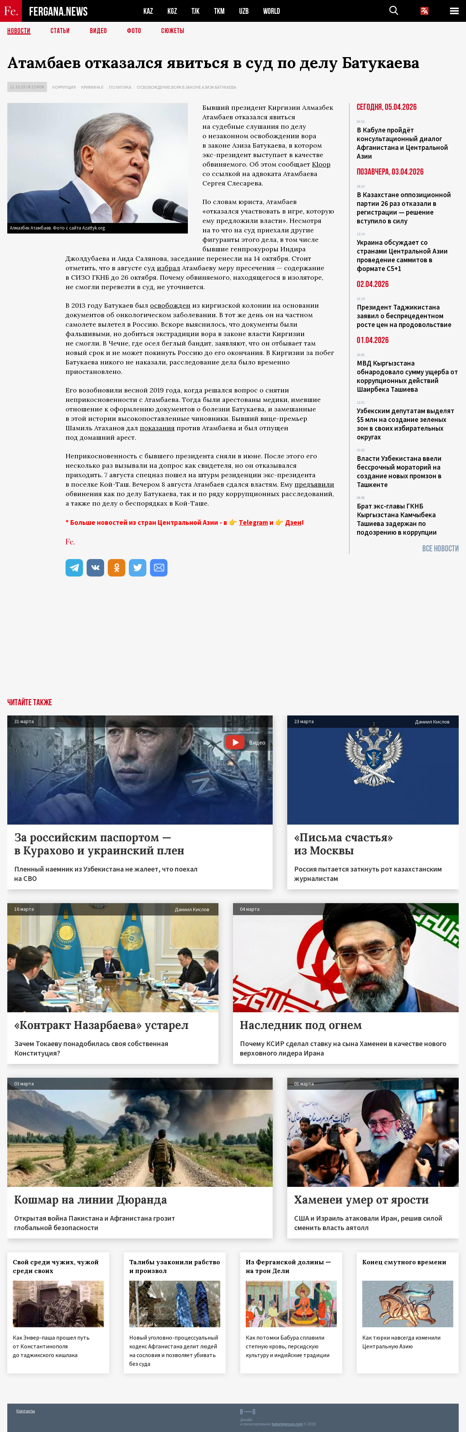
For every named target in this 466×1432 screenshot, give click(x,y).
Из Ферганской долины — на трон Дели (288, 1266)
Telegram (253, 522)
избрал (168, 268)
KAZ (148, 11)
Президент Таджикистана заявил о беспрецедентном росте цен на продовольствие (404, 316)
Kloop (321, 164)
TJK (195, 11)
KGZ (172, 11)
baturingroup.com (287, 1424)
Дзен (293, 522)
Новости (19, 31)
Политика (120, 87)
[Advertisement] (233, 644)
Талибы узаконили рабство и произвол (174, 1266)
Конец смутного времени (404, 1262)
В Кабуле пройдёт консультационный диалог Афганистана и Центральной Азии (402, 142)
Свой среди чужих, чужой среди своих (56, 1266)
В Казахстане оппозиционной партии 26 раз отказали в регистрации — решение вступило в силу (404, 207)
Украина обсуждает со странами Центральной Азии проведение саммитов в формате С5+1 (402, 255)
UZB (244, 11)
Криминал (92, 87)
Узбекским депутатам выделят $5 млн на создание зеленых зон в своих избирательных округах (405, 423)
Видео (98, 31)
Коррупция (64, 87)
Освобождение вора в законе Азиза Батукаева (186, 87)
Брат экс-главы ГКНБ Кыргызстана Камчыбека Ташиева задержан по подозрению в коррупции (397, 519)
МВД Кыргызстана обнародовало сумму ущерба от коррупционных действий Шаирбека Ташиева (407, 376)
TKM (219, 11)
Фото (134, 31)
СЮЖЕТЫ (173, 31)
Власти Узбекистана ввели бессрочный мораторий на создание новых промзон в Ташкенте (399, 471)
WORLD (271, 11)
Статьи (60, 31)
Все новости (440, 548)
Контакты (25, 1410)
